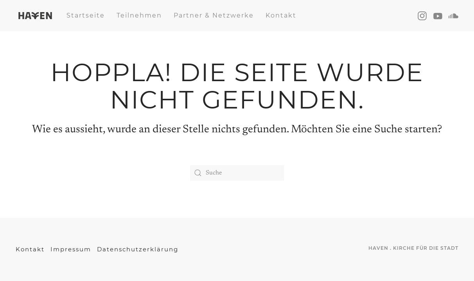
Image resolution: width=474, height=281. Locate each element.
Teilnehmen (139, 15)
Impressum (70, 249)
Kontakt (281, 15)
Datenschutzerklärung (137, 249)
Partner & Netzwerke (214, 15)
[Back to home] (35, 15)
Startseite (85, 15)
